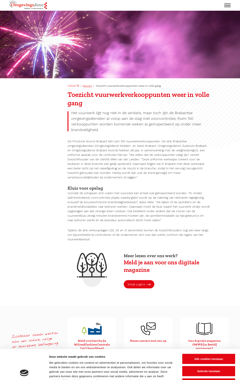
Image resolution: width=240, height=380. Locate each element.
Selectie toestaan (208, 343)
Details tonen (203, 372)
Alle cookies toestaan (208, 330)
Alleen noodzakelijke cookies (208, 355)
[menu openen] (227, 5)
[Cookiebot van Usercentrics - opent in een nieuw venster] (24, 372)
